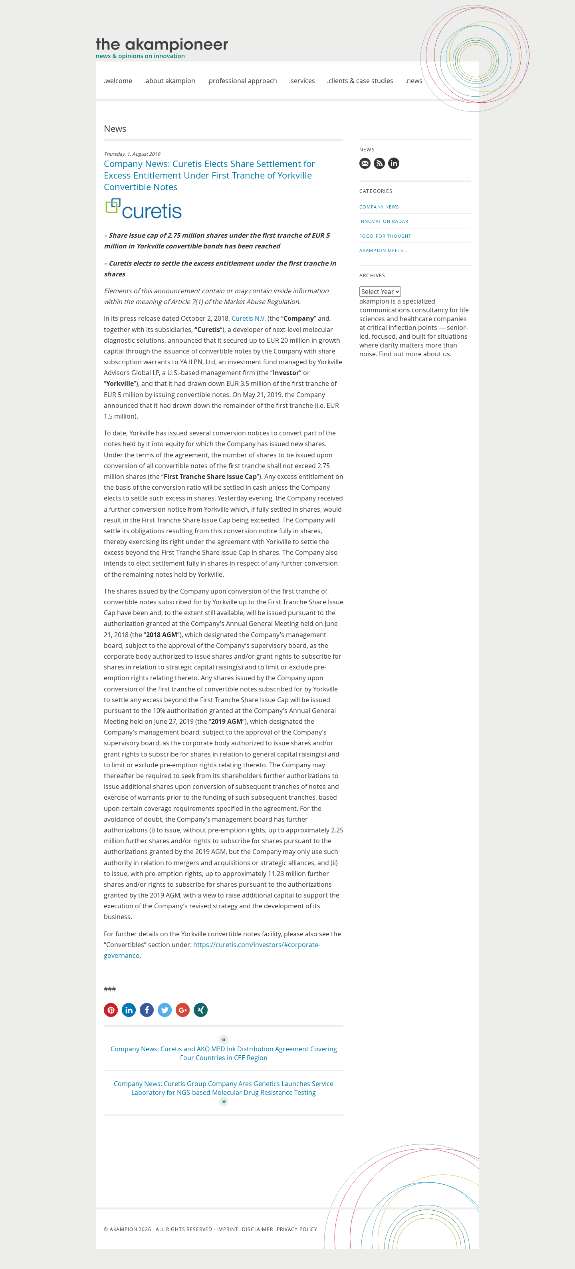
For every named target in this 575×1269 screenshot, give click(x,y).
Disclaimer (257, 1229)
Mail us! (365, 163)
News (414, 80)
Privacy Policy (297, 1229)
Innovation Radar (384, 221)
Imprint (227, 1229)
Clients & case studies (361, 80)
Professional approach (243, 80)
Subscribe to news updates (380, 163)
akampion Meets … (384, 250)
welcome (118, 80)
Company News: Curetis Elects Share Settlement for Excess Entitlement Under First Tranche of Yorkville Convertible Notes (209, 175)
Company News (379, 207)
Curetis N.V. (249, 318)
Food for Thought (385, 236)
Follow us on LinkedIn (394, 163)
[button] (111, 1010)
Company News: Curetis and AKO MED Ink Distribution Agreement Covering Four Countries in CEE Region (224, 1053)
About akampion (170, 80)
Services (303, 80)
